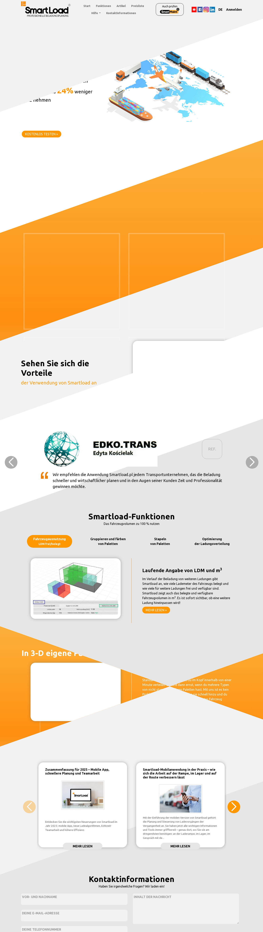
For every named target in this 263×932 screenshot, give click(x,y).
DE (220, 9)
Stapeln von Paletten (160, 541)
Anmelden (234, 9)
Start (86, 6)
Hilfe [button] (95, 13)
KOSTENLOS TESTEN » (41, 134)
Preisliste (137, 6)
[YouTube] (194, 9)
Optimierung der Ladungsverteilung (212, 541)
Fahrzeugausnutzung (49, 541)
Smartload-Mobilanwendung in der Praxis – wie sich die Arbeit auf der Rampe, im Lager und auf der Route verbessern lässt (179, 773)
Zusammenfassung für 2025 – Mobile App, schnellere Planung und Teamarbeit (77, 771)
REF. (212, 449)
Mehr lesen (83, 846)
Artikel (121, 6)
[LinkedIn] (212, 9)
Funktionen (103, 6)
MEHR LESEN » (156, 610)
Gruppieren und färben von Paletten (108, 541)
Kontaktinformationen (121, 13)
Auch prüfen (170, 9)
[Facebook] (199, 9)
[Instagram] (206, 9)
